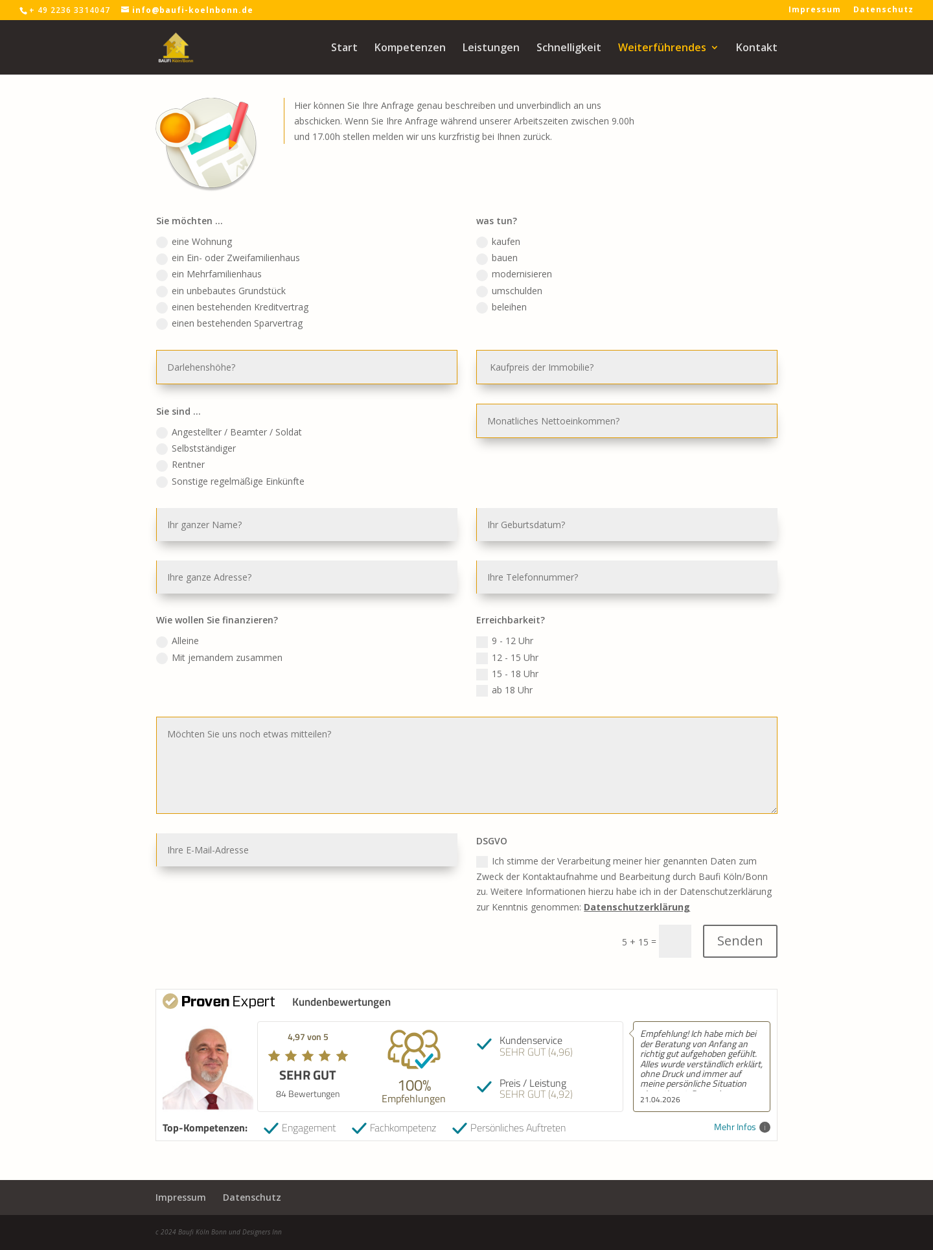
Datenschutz (883, 10)
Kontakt (757, 48)
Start (344, 48)
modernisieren (510, 307)
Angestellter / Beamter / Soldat (254, 448)
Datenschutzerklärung (619, 873)
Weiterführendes (662, 48)
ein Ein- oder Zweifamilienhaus (253, 292)
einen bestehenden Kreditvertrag (257, 336)
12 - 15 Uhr (503, 650)
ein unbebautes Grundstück (247, 321)
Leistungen (491, 48)
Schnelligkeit (568, 48)
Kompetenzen (410, 48)
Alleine (208, 635)
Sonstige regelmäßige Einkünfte (255, 492)
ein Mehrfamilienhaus (236, 307)
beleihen (498, 336)
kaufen (495, 278)
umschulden (505, 321)
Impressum (815, 10)
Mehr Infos (742, 1127)
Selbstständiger (224, 463)
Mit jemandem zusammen (245, 650)
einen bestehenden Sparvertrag (254, 350)
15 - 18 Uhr (503, 665)
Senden (712, 903)
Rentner (210, 477)
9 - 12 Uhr (501, 635)
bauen (494, 292)
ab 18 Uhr (501, 679)
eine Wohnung (223, 278)
